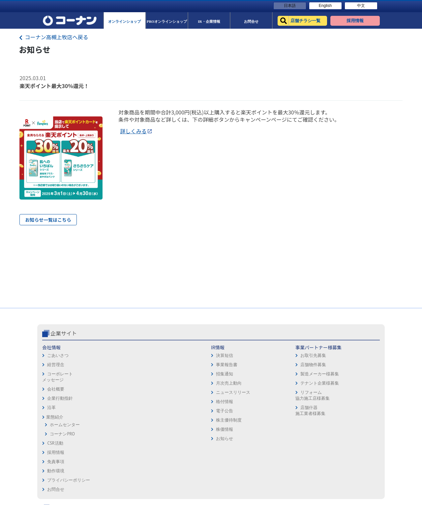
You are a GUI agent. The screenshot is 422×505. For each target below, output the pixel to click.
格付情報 (111, 401)
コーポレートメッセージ (57, 377)
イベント (287, 384)
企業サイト (63, 333)
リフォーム (289, 403)
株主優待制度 (116, 420)
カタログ (351, 366)
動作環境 (222, 366)
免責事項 (222, 357)
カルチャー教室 (294, 412)
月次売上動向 (116, 383)
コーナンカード (358, 375)
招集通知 (111, 374)
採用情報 (222, 347)
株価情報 (111, 429)
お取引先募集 (171, 355)
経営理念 (55, 364)
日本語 (290, 5)
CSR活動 (55, 443)
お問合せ (222, 384)
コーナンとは (355, 384)
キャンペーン (355, 347)
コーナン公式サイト (306, 333)
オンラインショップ (298, 357)
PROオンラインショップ (302, 366)
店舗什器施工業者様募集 (168, 410)
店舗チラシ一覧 (294, 347)
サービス (351, 357)
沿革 (51, 407)
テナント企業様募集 (177, 383)
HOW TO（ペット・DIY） (302, 393)
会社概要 (55, 389)
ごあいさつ (58, 355)
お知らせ (111, 438)
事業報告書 (113, 364)
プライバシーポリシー (235, 375)
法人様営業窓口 (294, 375)
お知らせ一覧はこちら (48, 219)
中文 (361, 5)
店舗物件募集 (171, 364)
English (325, 5)
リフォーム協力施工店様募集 (170, 395)
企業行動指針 (60, 398)
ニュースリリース (120, 392)
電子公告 (111, 411)
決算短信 (111, 355)
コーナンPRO (62, 434)
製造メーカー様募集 (177, 374)
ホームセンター (65, 424)
